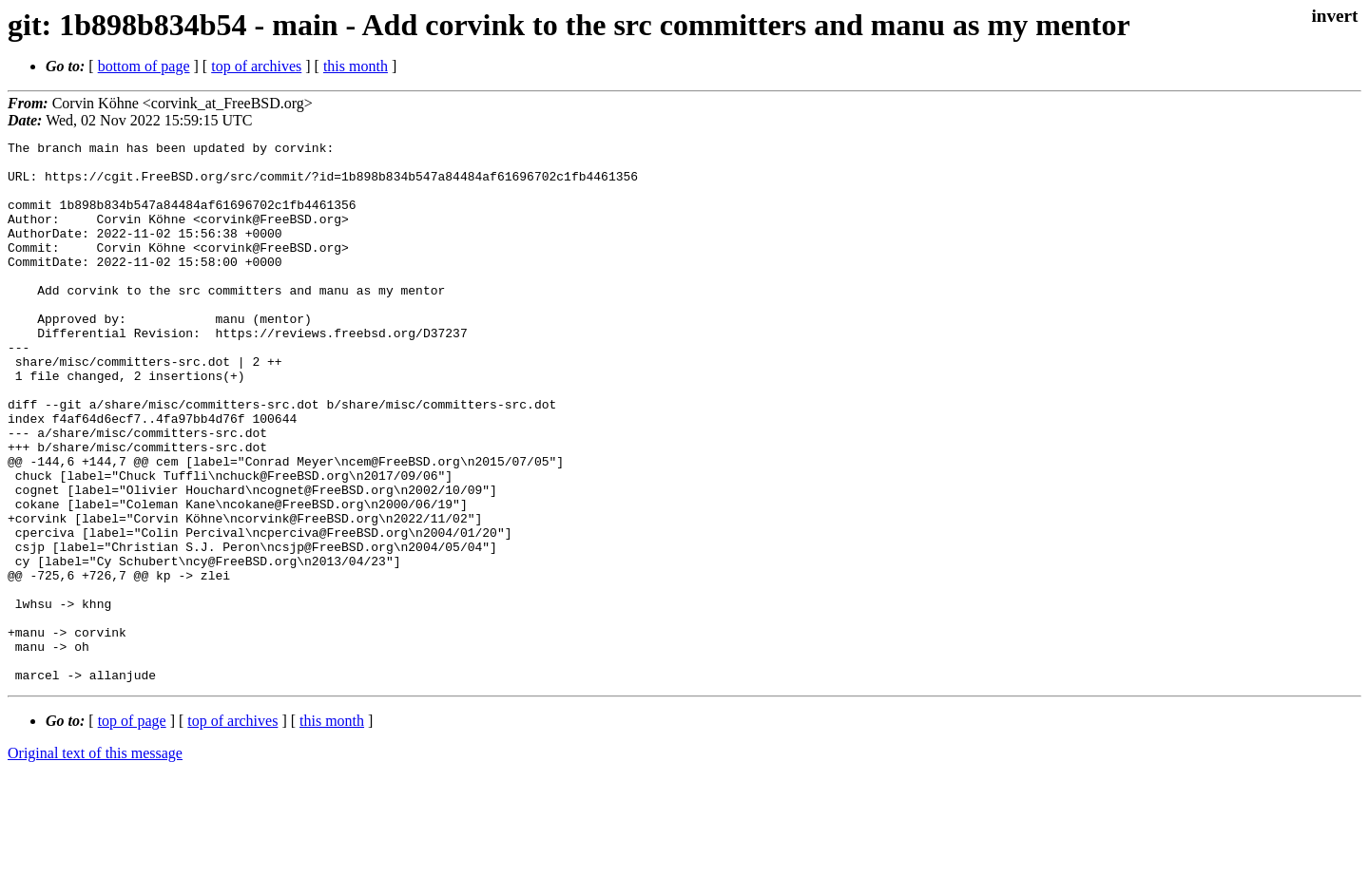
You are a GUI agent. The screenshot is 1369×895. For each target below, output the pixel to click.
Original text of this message (95, 861)
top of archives (256, 66)
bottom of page (144, 66)
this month (355, 66)
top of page (132, 829)
